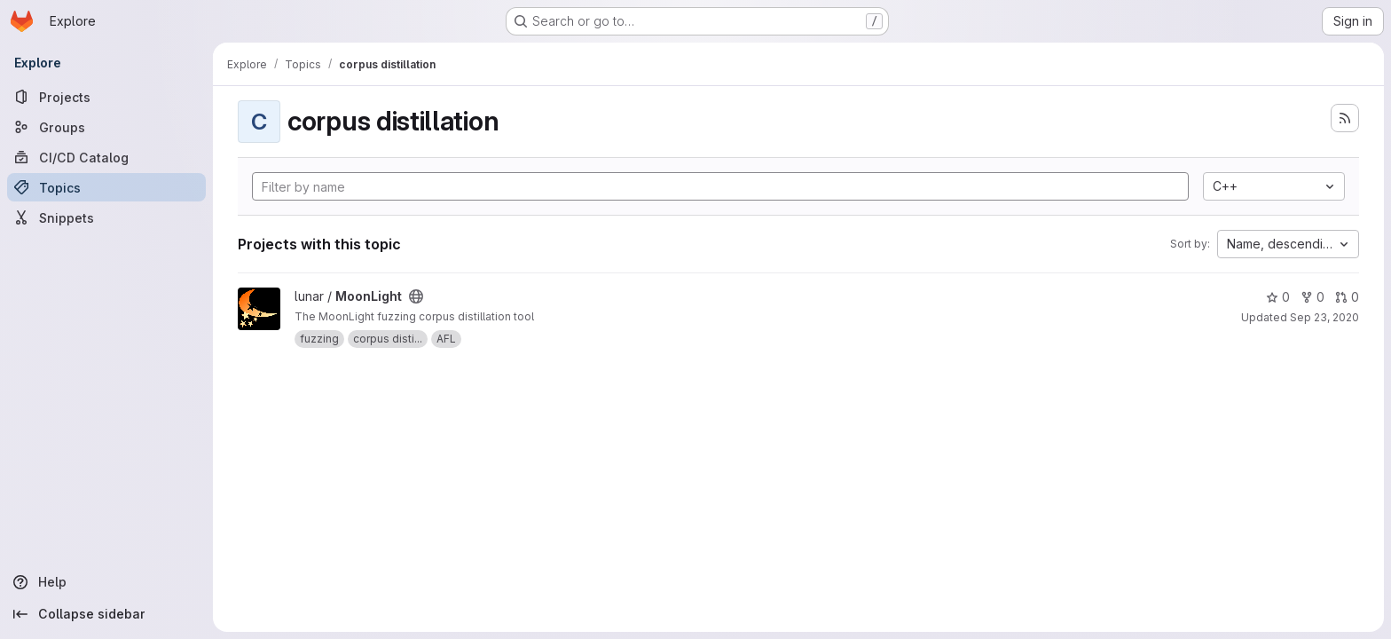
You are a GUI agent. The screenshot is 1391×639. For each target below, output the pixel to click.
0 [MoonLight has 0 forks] (1312, 296)
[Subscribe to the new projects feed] (1345, 118)
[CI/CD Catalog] (106, 157)
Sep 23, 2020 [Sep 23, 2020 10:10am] (1324, 317)
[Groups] (106, 127)
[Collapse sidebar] (106, 614)
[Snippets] (106, 217)
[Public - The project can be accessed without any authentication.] (416, 296)
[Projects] (106, 97)
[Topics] (106, 187)
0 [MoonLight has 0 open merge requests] (1347, 296)
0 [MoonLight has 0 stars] (1278, 296)
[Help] (106, 582)
